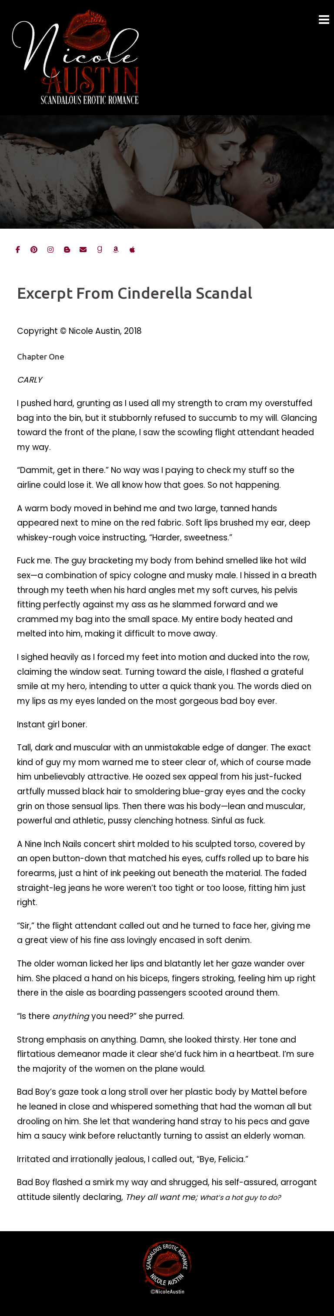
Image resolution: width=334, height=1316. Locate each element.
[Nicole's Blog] (67, 250)
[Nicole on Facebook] (18, 250)
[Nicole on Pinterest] (34, 250)
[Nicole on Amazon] (116, 250)
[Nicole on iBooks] (132, 250)
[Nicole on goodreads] (100, 250)
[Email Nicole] (83, 250)
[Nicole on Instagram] (50, 250)
